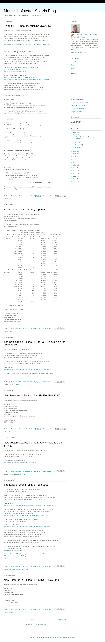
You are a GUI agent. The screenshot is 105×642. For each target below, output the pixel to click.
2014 (75, 181)
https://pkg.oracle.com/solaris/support (15, 71)
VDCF (27, 569)
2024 (75, 154)
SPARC (22, 474)
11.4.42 (16, 353)
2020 (75, 165)
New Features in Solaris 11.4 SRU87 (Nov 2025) (32, 579)
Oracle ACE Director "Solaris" (80, 102)
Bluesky (73, 65)
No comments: (47, 196)
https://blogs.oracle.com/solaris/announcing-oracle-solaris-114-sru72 (25, 515)
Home (32, 619)
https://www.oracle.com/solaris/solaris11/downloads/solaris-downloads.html (27, 44)
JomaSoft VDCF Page (78, 105)
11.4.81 (25, 355)
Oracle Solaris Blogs (77, 108)
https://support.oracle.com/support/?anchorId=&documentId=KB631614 (26, 79)
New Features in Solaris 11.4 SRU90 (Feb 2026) (32, 395)
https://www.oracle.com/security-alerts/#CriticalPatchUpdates (23, 137)
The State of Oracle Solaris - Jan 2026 (26, 484)
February (78, 145)
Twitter (73, 68)
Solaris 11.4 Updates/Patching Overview (27, 25)
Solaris (17, 385)
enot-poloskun (56, 637)
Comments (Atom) (40, 624)
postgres (11, 474)
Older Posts (62, 619)
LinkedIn (73, 62)
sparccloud (20, 569)
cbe (10, 385)
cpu (10, 199)
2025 (75, 151)
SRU (13, 199)
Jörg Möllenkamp (76, 111)
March (77, 142)
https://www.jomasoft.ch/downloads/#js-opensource (20, 462)
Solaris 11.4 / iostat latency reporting (25, 209)
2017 (75, 173)
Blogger (72, 637)
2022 (75, 159)
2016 (75, 176)
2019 (75, 168)
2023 (75, 157)
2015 (75, 179)
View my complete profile (79, 52)
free (13, 385)
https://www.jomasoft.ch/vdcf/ (13, 550)
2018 (75, 170)
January (77, 147)
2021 (75, 162)
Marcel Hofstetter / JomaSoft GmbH (85, 35)
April (76, 134)
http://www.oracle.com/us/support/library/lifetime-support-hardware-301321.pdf (28, 505)
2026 (75, 132)
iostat (10, 331)
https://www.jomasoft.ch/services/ (14, 558)
